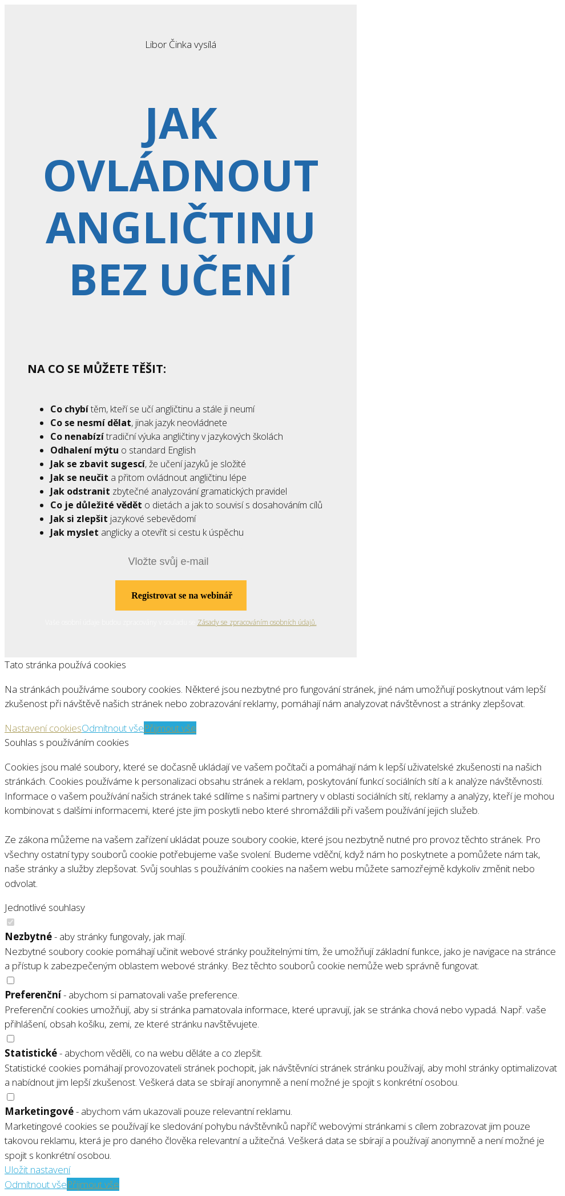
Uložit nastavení (37, 1169)
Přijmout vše (170, 728)
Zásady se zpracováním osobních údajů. (257, 622)
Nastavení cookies (43, 728)
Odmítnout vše (113, 728)
